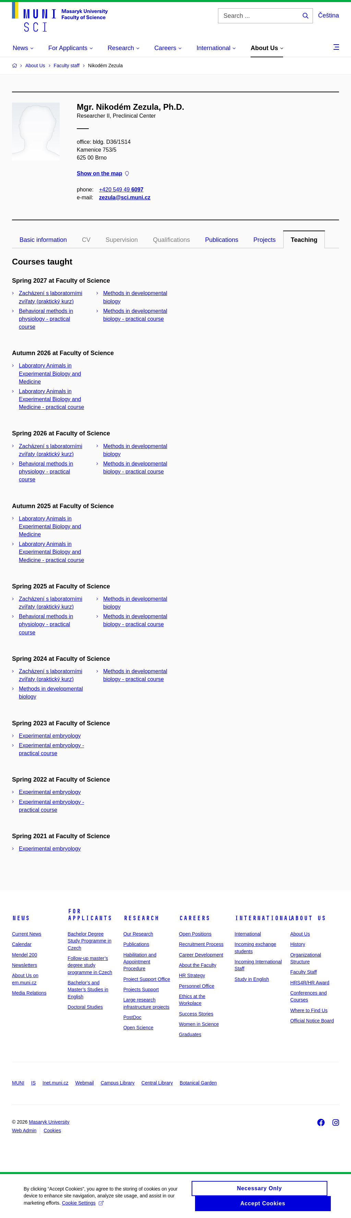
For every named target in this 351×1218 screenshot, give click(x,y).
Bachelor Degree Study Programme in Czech (89, 941)
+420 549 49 (121, 189)
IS (33, 1083)
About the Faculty (197, 965)
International (263, 918)
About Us (308, 918)
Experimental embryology (50, 736)
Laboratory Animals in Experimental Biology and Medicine (50, 373)
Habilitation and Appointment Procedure (140, 962)
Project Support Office (146, 979)
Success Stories (196, 1014)
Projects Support (141, 989)
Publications (221, 239)
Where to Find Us (309, 1010)
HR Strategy (192, 975)
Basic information (43, 239)
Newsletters (24, 965)
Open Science (138, 1027)
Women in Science (199, 1024)
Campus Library (118, 1083)
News (21, 918)
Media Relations (29, 993)
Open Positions (195, 934)
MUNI (18, 1083)
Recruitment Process (201, 944)
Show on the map (103, 174)
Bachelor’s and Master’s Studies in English (88, 989)
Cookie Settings (83, 1206)
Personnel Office (196, 986)
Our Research (138, 934)
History (297, 944)
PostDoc (132, 1017)
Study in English (251, 979)
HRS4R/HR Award (309, 982)
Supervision (122, 239)
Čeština (328, 15)
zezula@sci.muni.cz (124, 197)
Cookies (52, 1130)
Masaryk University (49, 1122)
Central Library (157, 1083)
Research (141, 918)
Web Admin (24, 1130)
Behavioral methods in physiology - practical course (46, 319)
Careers (194, 918)
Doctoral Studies (85, 1007)
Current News (26, 934)
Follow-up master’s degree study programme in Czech (90, 965)
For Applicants (90, 914)
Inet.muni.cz (55, 1083)
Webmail (84, 1083)
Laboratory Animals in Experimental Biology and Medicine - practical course (51, 399)
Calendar (22, 944)
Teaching (304, 239)
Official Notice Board (312, 1020)
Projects (264, 239)
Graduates (190, 1034)
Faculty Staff (303, 972)
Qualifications (171, 239)
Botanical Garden (198, 1083)
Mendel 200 (24, 955)
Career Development (201, 955)
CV (86, 239)
